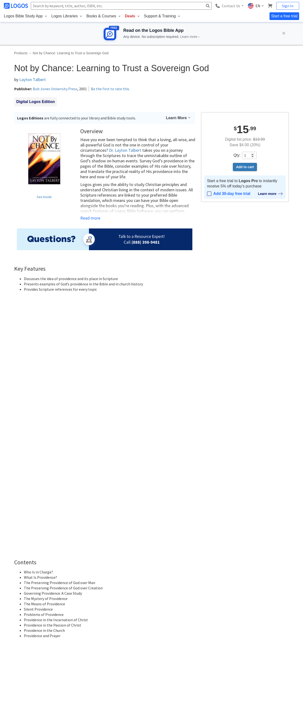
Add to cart (245, 167)
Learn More (178, 118)
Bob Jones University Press (55, 88)
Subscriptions (211, 609)
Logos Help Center (266, 601)
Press (156, 644)
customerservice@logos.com (51, 661)
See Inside (44, 197)
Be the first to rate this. (110, 88)
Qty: (236, 155)
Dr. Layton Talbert (125, 150)
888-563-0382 (14, 661)
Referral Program (164, 627)
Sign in (164, 538)
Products (20, 53)
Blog (256, 618)
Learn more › (189, 37)
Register (182, 538)
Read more (90, 218)
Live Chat (259, 644)
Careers (157, 618)
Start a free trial (284, 16)
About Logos (160, 601)
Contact (157, 609)
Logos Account (212, 601)
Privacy (45, 683)
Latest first (51, 524)
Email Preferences (215, 618)
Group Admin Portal (215, 635)
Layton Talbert (32, 79)
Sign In (287, 5)
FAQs (257, 635)
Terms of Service (163, 635)
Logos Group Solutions (218, 627)
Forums (258, 627)
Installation (260, 609)
